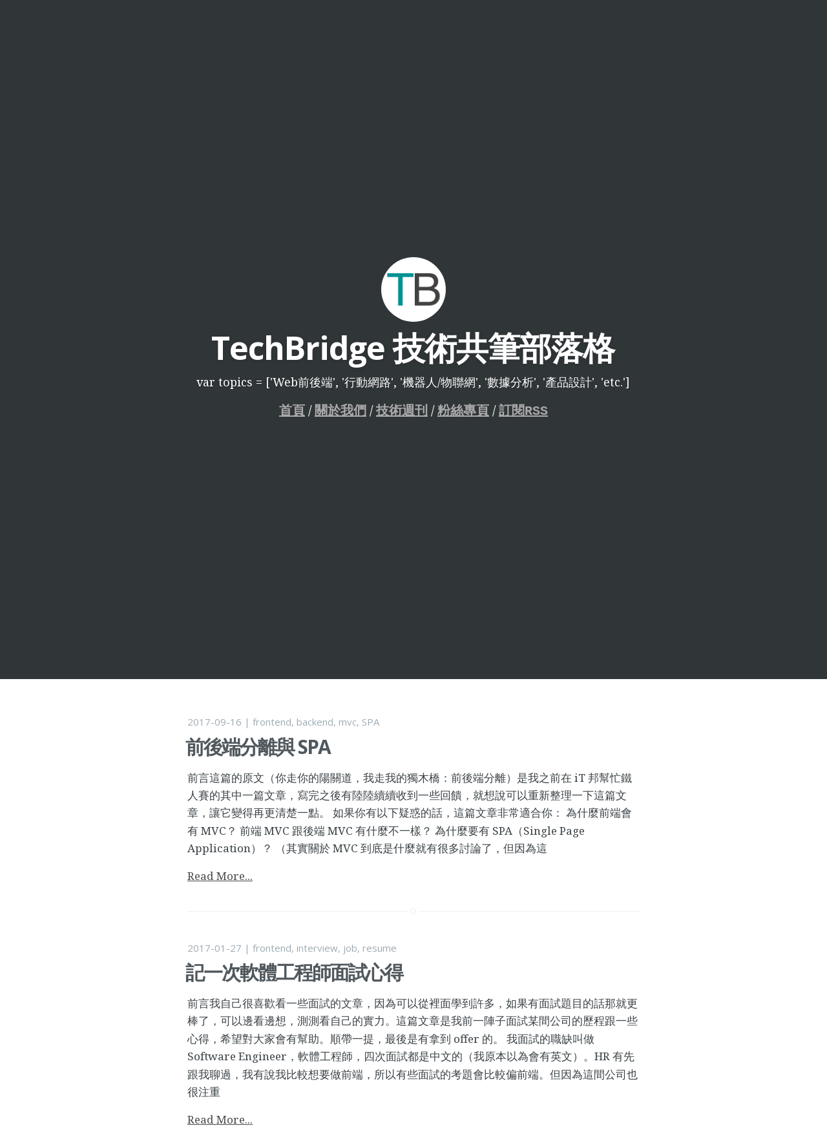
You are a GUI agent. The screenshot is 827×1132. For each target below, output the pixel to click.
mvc (348, 721)
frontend (272, 721)
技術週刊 (402, 410)
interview (317, 947)
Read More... (220, 875)
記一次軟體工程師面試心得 (294, 972)
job (350, 947)
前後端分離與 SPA (257, 746)
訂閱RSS (523, 410)
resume (379, 947)
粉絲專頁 (463, 410)
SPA (370, 721)
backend (315, 721)
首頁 (292, 410)
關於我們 (340, 410)
